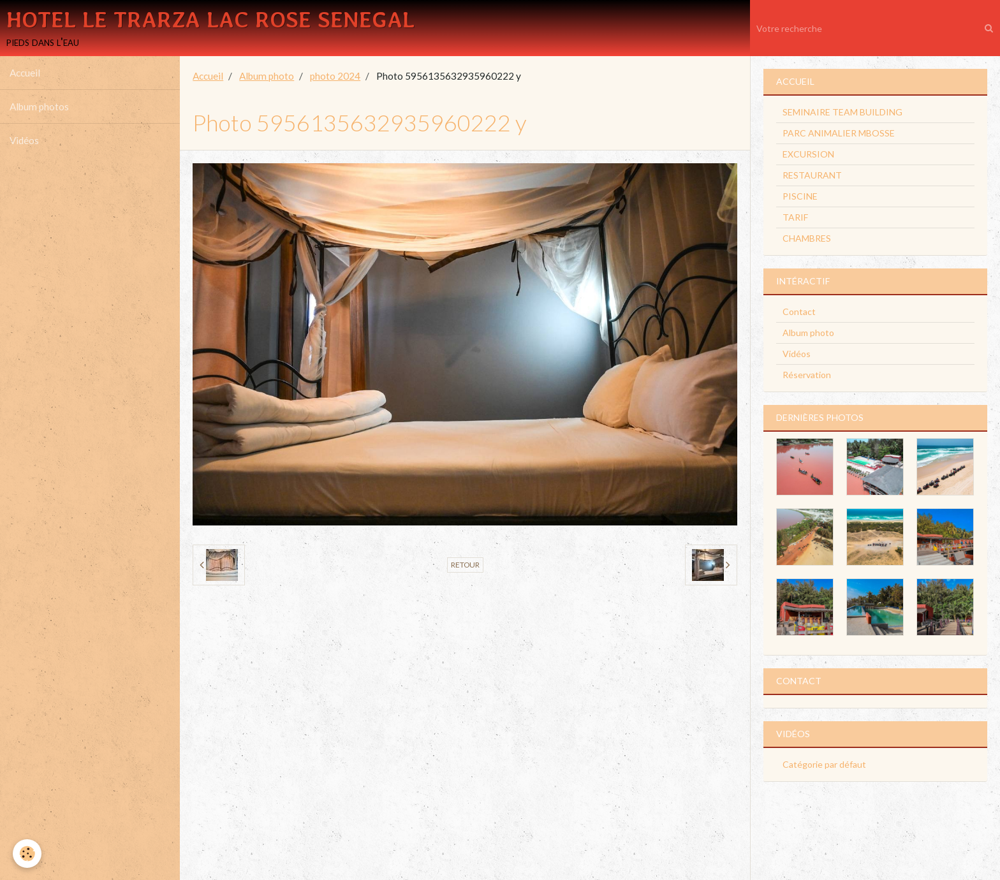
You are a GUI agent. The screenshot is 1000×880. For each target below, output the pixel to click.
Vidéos (24, 140)
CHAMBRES (807, 238)
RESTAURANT (812, 175)
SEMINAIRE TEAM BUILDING (842, 111)
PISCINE (800, 196)
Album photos (39, 106)
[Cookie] (27, 853)
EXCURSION (808, 154)
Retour (465, 564)
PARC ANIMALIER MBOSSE (839, 133)
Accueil (25, 72)
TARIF (795, 217)
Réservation (807, 374)
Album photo (266, 76)
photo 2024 (335, 76)
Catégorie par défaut (824, 764)
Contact (799, 311)
